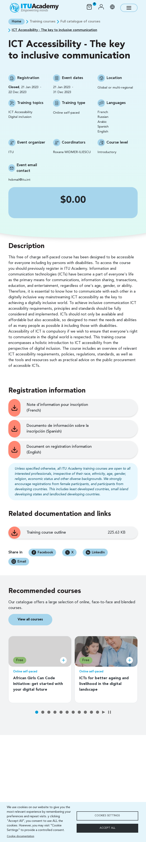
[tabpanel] (40, 666)
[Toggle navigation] (129, 8)
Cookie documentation (20, 836)
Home (16, 21)
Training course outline (46, 533)
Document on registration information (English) (59, 449)
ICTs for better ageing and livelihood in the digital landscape (104, 684)
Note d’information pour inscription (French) (57, 408)
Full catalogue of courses (80, 21)
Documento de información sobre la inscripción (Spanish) (58, 428)
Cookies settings (107, 815)
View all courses (30, 619)
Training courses (43, 21)
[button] (101, 8)
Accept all (107, 828)
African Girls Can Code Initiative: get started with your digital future (38, 684)
